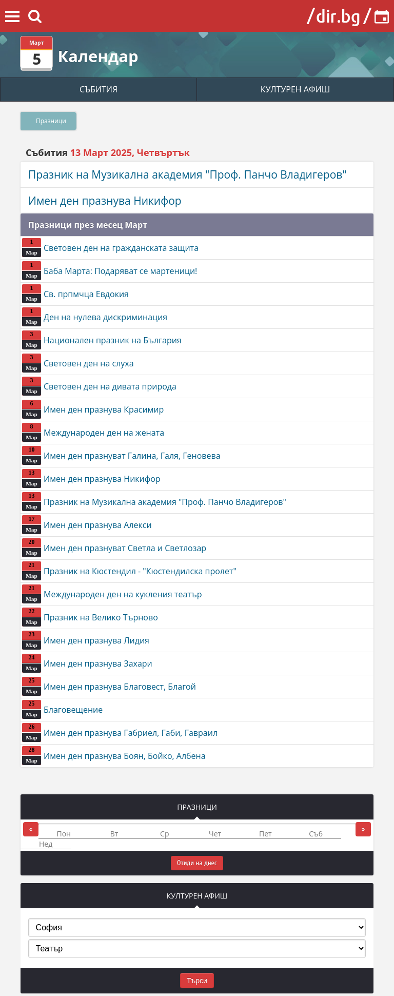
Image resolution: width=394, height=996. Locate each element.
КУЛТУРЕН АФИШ (295, 89)
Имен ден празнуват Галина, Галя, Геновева (121, 455)
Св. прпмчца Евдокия (75, 293)
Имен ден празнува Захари (87, 663)
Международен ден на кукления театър (112, 593)
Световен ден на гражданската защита (110, 247)
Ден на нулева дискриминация (94, 316)
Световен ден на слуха (78, 363)
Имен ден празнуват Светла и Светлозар (114, 547)
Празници (51, 120)
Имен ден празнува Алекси (87, 524)
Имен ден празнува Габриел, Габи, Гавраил (120, 732)
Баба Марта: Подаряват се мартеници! (109, 270)
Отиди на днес (197, 862)
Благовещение (62, 709)
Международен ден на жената (93, 432)
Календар (97, 56)
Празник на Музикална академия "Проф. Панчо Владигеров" (187, 174)
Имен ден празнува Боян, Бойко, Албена (114, 755)
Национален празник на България (102, 339)
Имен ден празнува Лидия (85, 640)
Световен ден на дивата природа (99, 386)
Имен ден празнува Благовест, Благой (109, 686)
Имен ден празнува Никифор (105, 200)
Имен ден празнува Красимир (93, 409)
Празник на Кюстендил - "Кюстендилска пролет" (129, 570)
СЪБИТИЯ (98, 89)
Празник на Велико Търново (90, 617)
